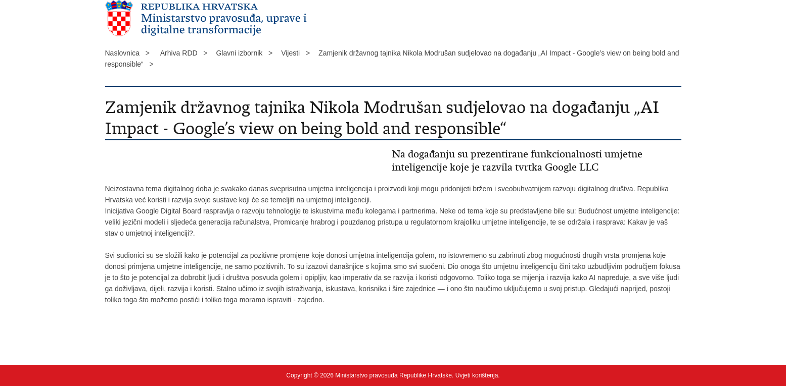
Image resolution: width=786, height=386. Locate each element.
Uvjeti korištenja (476, 375)
